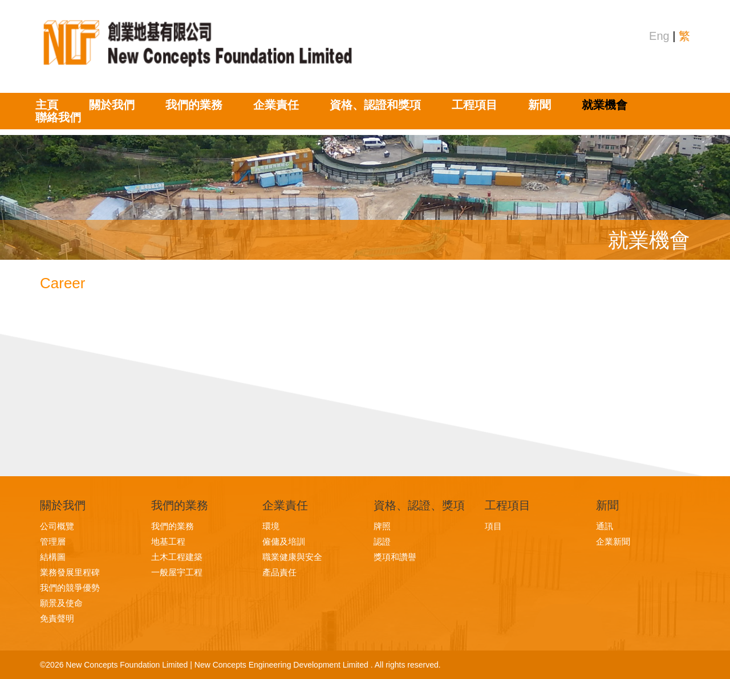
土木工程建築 (176, 557)
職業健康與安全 (292, 557)
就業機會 (604, 105)
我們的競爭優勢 (70, 587)
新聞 (539, 105)
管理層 (53, 541)
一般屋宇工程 (176, 572)
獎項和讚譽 (395, 557)
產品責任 (279, 572)
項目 (493, 526)
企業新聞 (613, 541)
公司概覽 (57, 526)
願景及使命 (61, 603)
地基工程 (168, 541)
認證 (382, 541)
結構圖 (53, 557)
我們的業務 (193, 105)
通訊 (604, 526)
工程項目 (474, 105)
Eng (659, 36)
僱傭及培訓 (283, 541)
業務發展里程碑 (70, 572)
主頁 (46, 105)
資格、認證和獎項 (375, 105)
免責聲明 (57, 618)
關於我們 (112, 105)
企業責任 (276, 105)
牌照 (382, 526)
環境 (270, 526)
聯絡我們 (58, 117)
